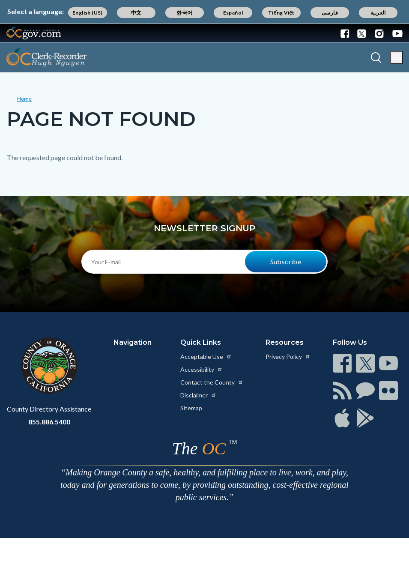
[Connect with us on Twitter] (361, 33)
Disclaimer (198, 395)
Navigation (132, 342)
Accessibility (201, 369)
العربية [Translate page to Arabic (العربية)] (378, 12)
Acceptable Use (206, 356)
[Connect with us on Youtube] (395, 33)
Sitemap (191, 408)
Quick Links (200, 342)
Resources (285, 342)
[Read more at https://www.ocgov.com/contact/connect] (342, 363)
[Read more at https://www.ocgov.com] (49, 365)
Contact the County (211, 382)
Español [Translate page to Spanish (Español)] (233, 12)
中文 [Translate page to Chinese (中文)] (136, 12)
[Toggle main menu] (396, 57)
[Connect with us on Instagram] (379, 33)
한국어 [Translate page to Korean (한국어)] (184, 12)
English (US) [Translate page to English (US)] (87, 12)
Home (24, 99)
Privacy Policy (288, 356)
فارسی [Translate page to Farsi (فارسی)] (330, 12)
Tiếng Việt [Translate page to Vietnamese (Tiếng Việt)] (281, 12)
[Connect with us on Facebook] (346, 33)
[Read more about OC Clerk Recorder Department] (46, 57)
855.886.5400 (49, 422)
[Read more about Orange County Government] (33, 33)
